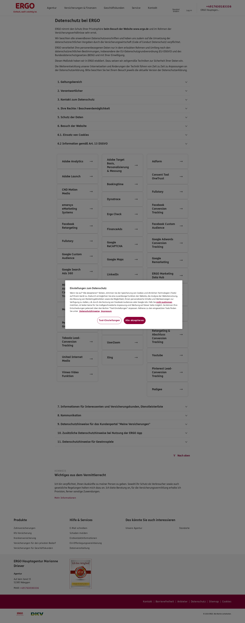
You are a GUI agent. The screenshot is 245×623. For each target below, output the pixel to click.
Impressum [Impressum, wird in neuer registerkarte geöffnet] (106, 311)
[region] (123, 304)
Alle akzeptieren (134, 320)
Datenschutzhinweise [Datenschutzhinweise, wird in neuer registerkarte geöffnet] (89, 311)
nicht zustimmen (164, 302)
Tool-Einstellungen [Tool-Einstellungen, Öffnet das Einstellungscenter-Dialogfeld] (109, 320)
